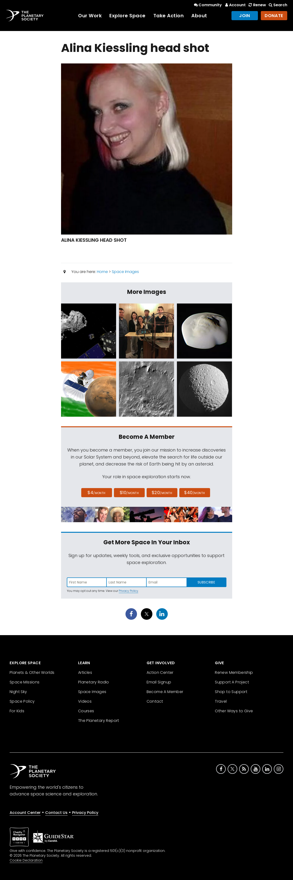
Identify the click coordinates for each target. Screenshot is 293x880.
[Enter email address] (167, 582)
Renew (257, 5)
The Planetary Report (98, 720)
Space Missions (25, 682)
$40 (194, 493)
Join (244, 15)
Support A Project (232, 682)
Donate (274, 15)
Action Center (160, 672)
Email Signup (159, 682)
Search (277, 5)
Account (235, 5)
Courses (86, 711)
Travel (221, 701)
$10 (129, 493)
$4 (96, 493)
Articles (85, 672)
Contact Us (56, 812)
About (199, 15)
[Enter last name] (127, 582)
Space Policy (22, 701)
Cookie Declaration (26, 860)
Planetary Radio (93, 682)
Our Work (90, 15)
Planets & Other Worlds (32, 672)
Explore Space (127, 15)
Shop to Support (231, 691)
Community (207, 5)
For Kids (17, 711)
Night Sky (18, 691)
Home (102, 271)
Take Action (168, 15)
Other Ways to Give (234, 711)
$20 (162, 493)
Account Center (25, 812)
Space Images (125, 271)
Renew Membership (234, 672)
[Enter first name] (87, 582)
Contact (155, 701)
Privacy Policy (128, 591)
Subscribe (206, 582)
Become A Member (165, 691)
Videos (85, 701)
